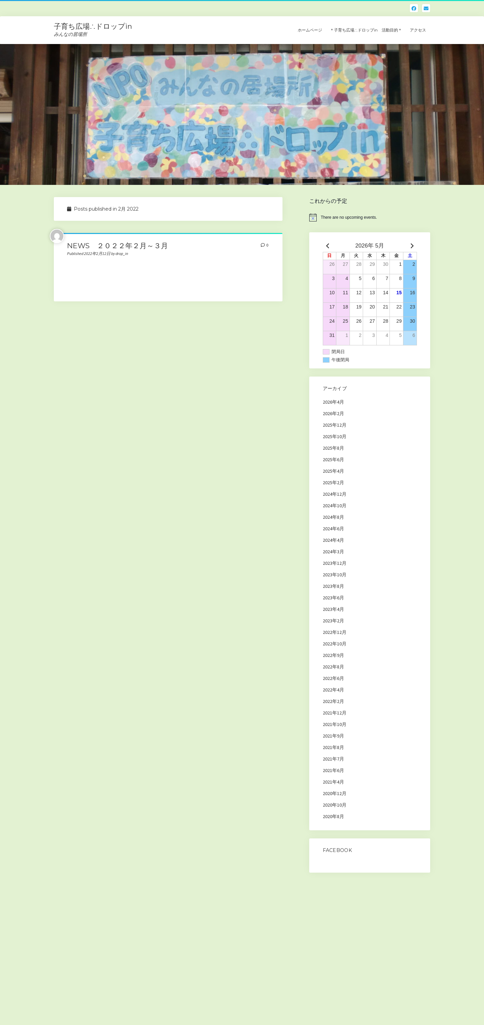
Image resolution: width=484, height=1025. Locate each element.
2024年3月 (333, 552)
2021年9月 (333, 736)
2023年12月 (334, 563)
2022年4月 (333, 690)
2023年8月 (333, 586)
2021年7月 (333, 759)
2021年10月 (334, 724)
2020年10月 (334, 805)
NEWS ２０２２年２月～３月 (117, 245)
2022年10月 (334, 644)
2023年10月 (334, 575)
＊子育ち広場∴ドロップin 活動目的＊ (366, 30)
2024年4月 (333, 540)
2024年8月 (333, 517)
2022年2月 (333, 701)
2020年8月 (333, 816)
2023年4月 (333, 609)
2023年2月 (333, 621)
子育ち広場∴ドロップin (93, 26)
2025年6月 (333, 459)
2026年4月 (333, 402)
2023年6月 (333, 598)
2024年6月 (333, 529)
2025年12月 (334, 425)
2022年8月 (333, 667)
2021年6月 (333, 770)
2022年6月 (333, 678)
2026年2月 (333, 413)
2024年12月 (334, 494)
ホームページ (310, 30)
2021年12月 (334, 713)
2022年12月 (334, 632)
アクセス (418, 30)
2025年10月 (334, 436)
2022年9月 (333, 655)
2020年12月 (334, 793)
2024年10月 (334, 506)
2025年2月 (333, 482)
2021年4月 (333, 782)
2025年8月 (333, 448)
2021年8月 (333, 747)
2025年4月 (333, 471)
